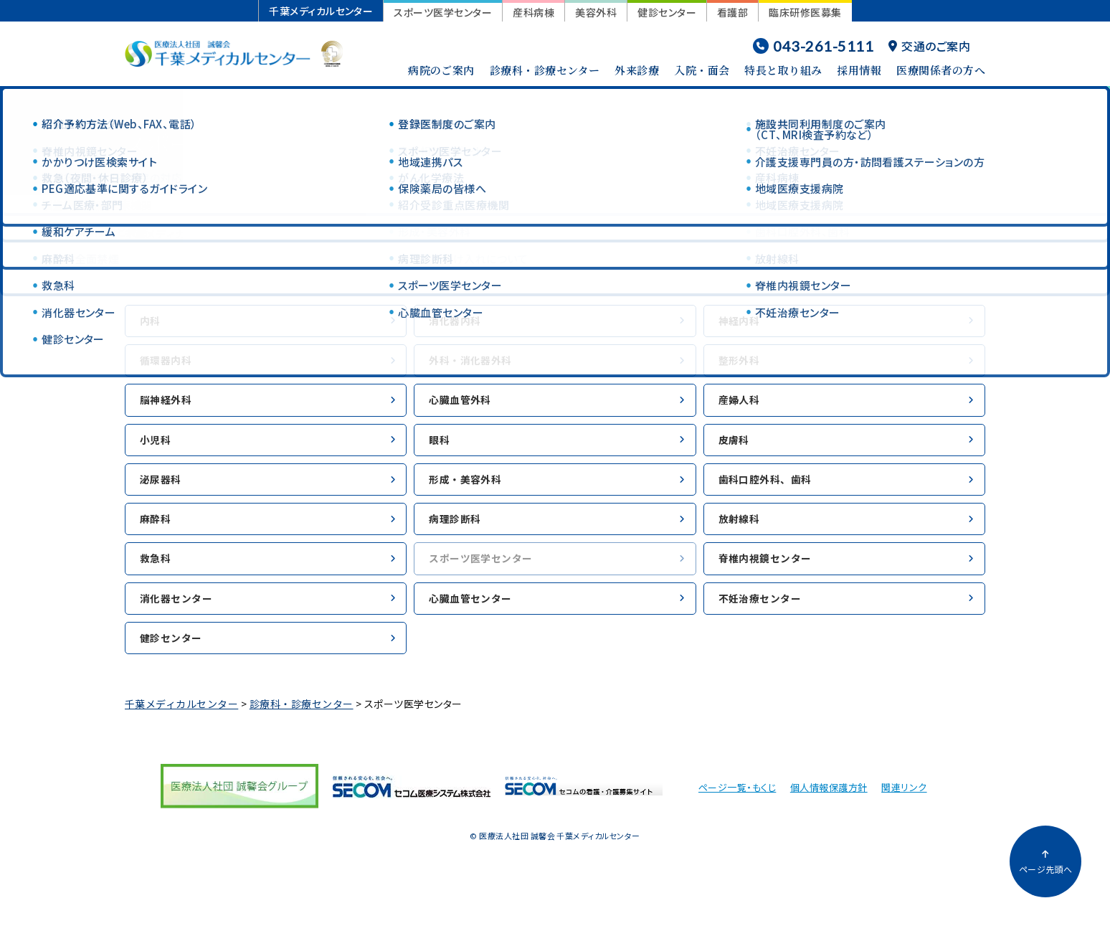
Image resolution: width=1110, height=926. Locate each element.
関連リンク (903, 808)
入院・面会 (701, 69)
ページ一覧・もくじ (737, 808)
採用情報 (859, 69)
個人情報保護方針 (829, 808)
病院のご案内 (441, 69)
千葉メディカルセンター (321, 11)
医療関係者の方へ (940, 69)
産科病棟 (533, 12)
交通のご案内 (929, 46)
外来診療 (637, 69)
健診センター (666, 12)
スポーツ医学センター (443, 12)
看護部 (732, 12)
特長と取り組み (783, 69)
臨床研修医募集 (805, 12)
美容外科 (596, 12)
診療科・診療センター (545, 69)
